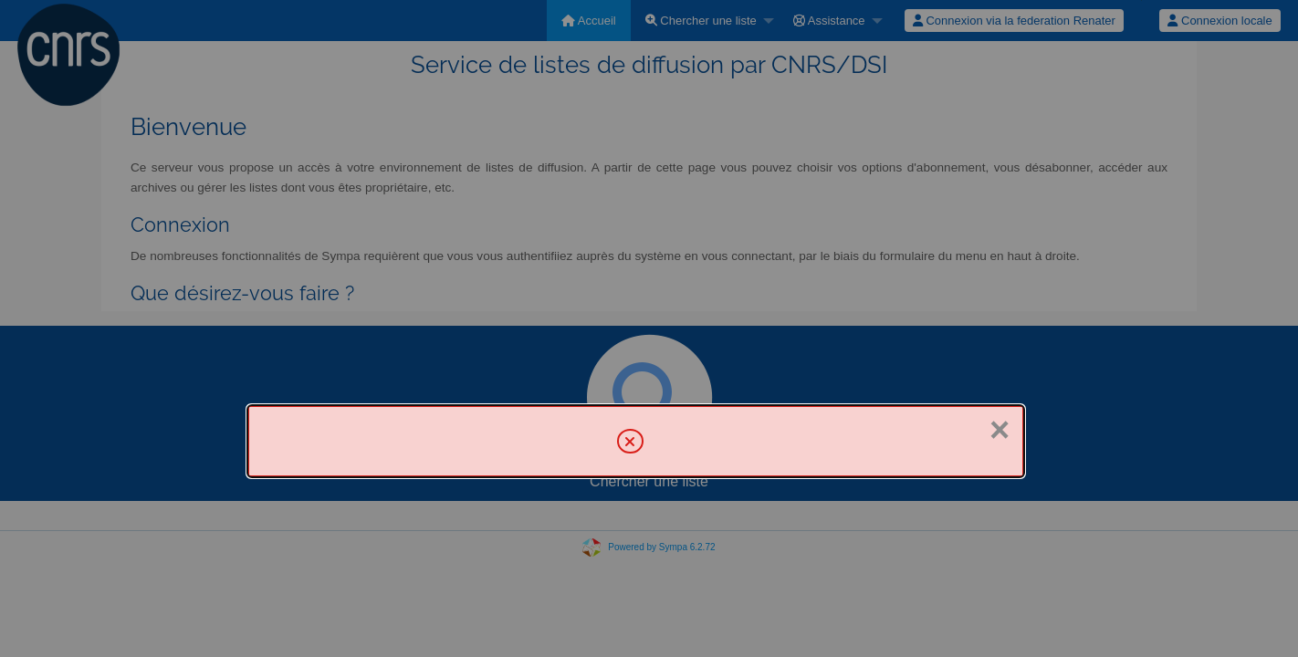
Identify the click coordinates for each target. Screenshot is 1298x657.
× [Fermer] (999, 429)
